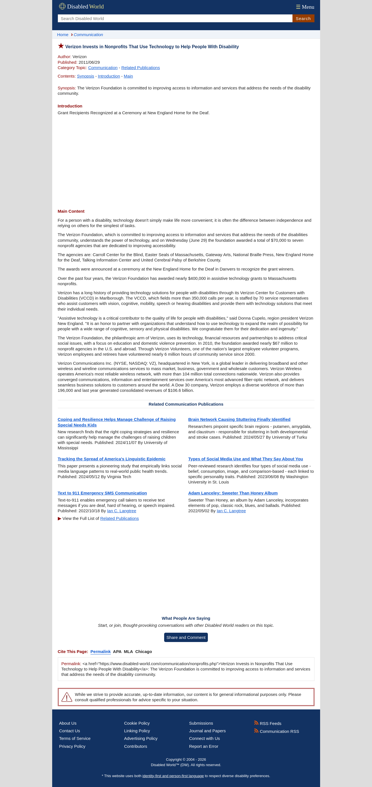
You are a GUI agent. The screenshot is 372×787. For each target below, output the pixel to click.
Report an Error (203, 746)
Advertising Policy (140, 738)
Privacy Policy (72, 746)
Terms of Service (75, 738)
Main (128, 76)
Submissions (201, 723)
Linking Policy (137, 730)
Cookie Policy (137, 723)
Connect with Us (204, 738)
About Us (68, 723)
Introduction (109, 76)
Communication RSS (276, 731)
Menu (304, 7)
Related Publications (140, 67)
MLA (128, 651)
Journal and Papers (207, 730)
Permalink (101, 651)
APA (117, 651)
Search (303, 18)
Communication (103, 67)
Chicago (143, 651)
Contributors (135, 746)
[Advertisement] (186, 161)
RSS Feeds (267, 723)
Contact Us (69, 730)
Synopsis (85, 76)
